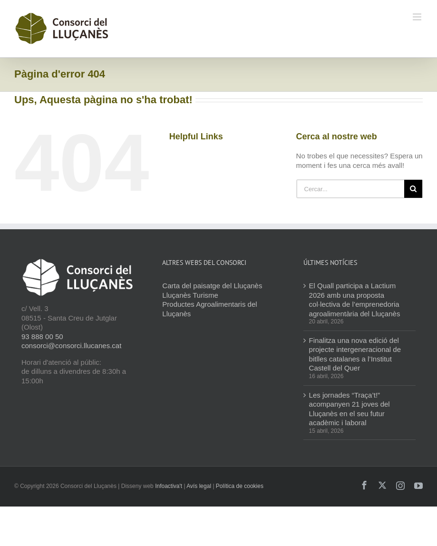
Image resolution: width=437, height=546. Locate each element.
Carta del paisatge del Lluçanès (212, 286)
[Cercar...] (350, 189)
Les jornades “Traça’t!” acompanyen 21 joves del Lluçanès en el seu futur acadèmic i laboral (349, 409)
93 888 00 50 (42, 336)
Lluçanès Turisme (190, 295)
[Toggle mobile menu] (418, 17)
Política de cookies (239, 486)
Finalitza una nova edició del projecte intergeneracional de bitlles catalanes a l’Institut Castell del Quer (355, 354)
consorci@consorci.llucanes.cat (71, 345)
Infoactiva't (168, 486)
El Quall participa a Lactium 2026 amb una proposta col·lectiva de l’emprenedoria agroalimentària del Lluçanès (354, 300)
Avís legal (198, 486)
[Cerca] (413, 189)
